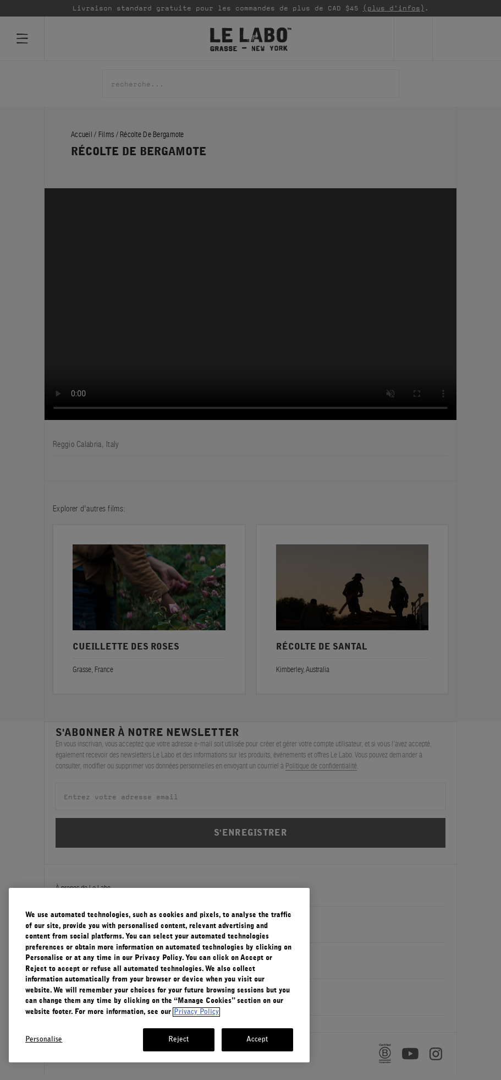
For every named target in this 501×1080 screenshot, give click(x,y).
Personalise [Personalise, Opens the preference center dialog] (43, 1039)
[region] (159, 975)
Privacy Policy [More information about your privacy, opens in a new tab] (196, 1012)
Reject (178, 1039)
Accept (257, 1039)
